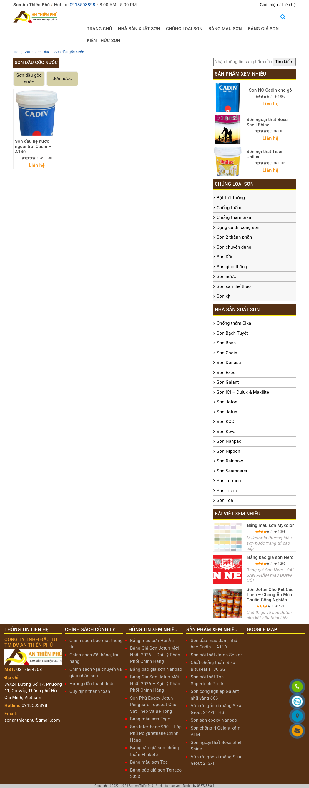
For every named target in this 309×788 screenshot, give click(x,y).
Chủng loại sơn (184, 28)
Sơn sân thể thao (234, 286)
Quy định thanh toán (89, 691)
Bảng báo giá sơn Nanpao (156, 669)
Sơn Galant (228, 382)
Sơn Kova (226, 431)
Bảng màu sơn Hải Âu (152, 640)
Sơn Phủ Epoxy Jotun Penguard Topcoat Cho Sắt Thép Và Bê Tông (153, 704)
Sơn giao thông (232, 266)
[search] (284, 62)
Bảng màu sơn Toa (149, 762)
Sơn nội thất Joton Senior (216, 655)
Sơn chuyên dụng (234, 247)
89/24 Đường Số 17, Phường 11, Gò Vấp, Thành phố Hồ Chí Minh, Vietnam (33, 691)
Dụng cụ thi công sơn (238, 227)
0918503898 (82, 4)
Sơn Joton (227, 402)
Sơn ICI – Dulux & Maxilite (243, 392)
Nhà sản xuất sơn (139, 28)
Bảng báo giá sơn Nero (270, 557)
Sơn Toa (225, 500)
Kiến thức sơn (103, 40)
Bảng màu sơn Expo (150, 719)
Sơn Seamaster (232, 471)
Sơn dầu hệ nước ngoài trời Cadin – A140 (33, 147)
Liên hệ (289, 4)
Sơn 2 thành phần (234, 237)
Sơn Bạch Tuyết (232, 333)
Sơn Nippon (228, 451)
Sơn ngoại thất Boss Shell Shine (267, 122)
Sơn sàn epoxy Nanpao (214, 720)
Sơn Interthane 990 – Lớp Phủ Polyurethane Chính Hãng (156, 733)
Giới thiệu (269, 4)
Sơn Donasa (229, 362)
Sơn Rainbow (230, 461)
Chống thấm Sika (234, 217)
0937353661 (206, 785)
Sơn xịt (223, 296)
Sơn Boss (226, 343)
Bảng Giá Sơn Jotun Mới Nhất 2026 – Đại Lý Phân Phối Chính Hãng (155, 655)
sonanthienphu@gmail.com (32, 720)
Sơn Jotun (227, 412)
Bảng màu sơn (225, 28)
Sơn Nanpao (229, 441)
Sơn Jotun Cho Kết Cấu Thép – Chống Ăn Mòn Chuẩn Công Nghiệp (270, 595)
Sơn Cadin (227, 353)
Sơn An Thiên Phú (141, 785)
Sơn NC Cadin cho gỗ (270, 90)
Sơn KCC (225, 421)
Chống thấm (229, 207)
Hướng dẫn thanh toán (92, 683)
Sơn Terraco (229, 480)
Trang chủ (99, 28)
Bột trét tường (231, 197)
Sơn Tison (227, 490)
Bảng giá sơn (263, 28)
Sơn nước (62, 78)
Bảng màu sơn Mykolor (270, 525)
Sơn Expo (226, 372)
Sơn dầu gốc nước (29, 79)
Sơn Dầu (225, 256)
